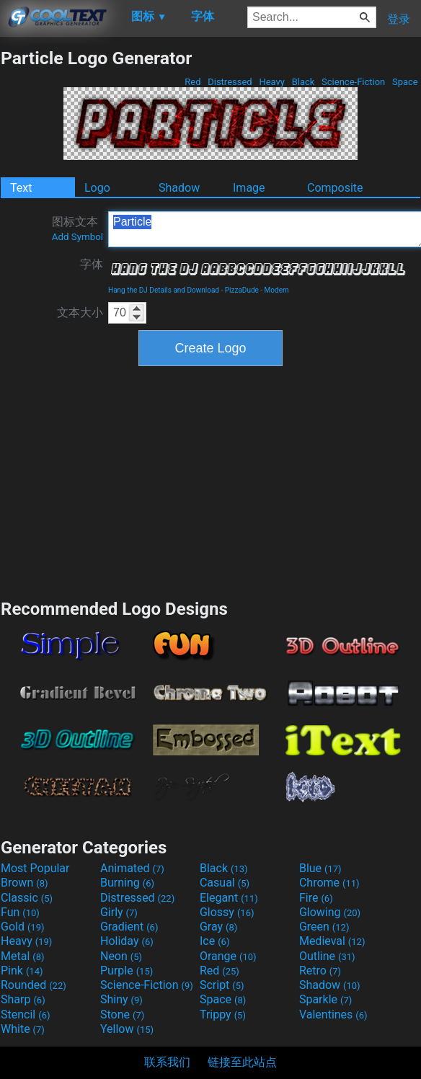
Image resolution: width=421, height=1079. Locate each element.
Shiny (121, 999)
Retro (320, 970)
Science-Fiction (353, 81)
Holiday (127, 941)
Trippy (223, 1014)
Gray (218, 926)
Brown (24, 882)
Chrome (329, 882)
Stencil (25, 1014)
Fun (20, 912)
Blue (320, 868)
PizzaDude (242, 290)
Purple (126, 970)
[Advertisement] (210, 481)
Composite (335, 188)
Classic (27, 898)
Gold (23, 926)
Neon (121, 956)
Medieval (332, 941)
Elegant (229, 898)
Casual (224, 882)
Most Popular (35, 868)
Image (249, 188)
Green (324, 926)
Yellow (127, 1029)
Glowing (329, 912)
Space (405, 81)
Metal (23, 956)
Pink (22, 970)
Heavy (272, 81)
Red (192, 81)
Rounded (33, 985)
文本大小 (80, 312)
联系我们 (167, 1062)
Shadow (179, 188)
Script (222, 985)
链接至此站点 (242, 1062)
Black (302, 81)
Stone (122, 1014)
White (23, 1029)
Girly (119, 912)
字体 (91, 264)
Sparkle (325, 999)
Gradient (129, 926)
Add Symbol (77, 236)
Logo (97, 188)
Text (21, 188)
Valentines (333, 1014)
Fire (316, 898)
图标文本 (77, 228)
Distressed (229, 81)
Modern (277, 290)
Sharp (23, 999)
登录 (398, 19)
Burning (127, 882)
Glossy (227, 912)
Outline (327, 956)
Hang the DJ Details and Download (163, 290)
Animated (132, 868)
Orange (228, 956)
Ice (214, 941)
